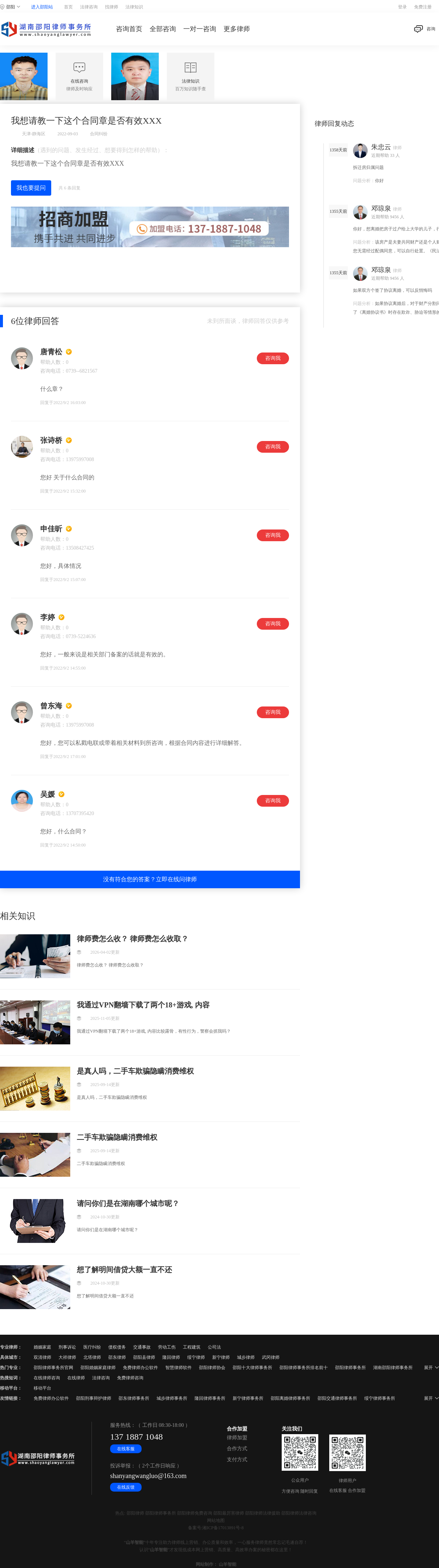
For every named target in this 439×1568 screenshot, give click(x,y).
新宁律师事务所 (248, 1398)
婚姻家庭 (42, 1347)
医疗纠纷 (92, 1347)
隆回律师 (171, 1357)
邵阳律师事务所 (350, 1367)
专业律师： (11, 1347)
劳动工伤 (167, 1347)
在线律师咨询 (47, 1377)
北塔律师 (92, 1357)
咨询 (424, 29)
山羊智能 (134, 1542)
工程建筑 (191, 1347)
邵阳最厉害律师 (228, 1513)
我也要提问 (31, 188)
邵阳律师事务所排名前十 (303, 1367)
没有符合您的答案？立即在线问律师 (150, 879)
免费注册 (423, 7)
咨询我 (273, 358)
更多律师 (237, 29)
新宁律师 (221, 1357)
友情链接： (11, 1398)
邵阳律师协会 (212, 1367)
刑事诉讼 (67, 1347)
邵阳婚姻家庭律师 (98, 1367)
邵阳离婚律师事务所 (290, 1398)
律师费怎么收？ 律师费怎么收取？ (132, 939)
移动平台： (11, 1388)
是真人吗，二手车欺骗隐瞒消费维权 (135, 1071)
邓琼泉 (381, 208)
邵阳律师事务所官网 (53, 1367)
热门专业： (11, 1367)
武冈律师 (270, 1357)
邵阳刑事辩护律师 (93, 1398)
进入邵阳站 (42, 7)
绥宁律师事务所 (379, 1398)
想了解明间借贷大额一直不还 (124, 1270)
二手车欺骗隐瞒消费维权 (117, 1137)
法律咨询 (89, 7)
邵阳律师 (135, 1513)
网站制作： (207, 1564)
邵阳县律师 (144, 1357)
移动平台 (42, 1388)
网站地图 (216, 1520)
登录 (402, 7)
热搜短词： (11, 1377)
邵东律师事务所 (134, 1398)
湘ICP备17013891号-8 (223, 1527)
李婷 (47, 617)
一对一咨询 (199, 29)
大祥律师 (67, 1357)
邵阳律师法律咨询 (298, 1513)
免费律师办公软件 (140, 1367)
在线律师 (76, 1377)
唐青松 (51, 352)
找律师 (111, 7)
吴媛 (47, 794)
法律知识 (134, 7)
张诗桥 (51, 440)
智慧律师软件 (178, 1367)
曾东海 (51, 706)
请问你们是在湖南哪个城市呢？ (128, 1203)
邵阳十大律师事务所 (252, 1367)
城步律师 (246, 1357)
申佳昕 (51, 529)
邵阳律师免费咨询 (194, 1513)
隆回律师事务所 (210, 1398)
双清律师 (42, 1357)
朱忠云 (381, 147)
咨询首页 (129, 29)
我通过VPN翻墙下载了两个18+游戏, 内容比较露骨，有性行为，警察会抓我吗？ (143, 1005)
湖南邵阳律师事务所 (393, 1367)
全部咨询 (163, 29)
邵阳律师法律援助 (262, 1513)
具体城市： (11, 1357)
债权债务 (117, 1347)
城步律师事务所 (172, 1398)
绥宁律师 (196, 1357)
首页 (68, 7)
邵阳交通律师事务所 (337, 1398)
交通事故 (142, 1347)
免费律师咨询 (130, 1377)
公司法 (214, 1347)
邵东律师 (117, 1357)
